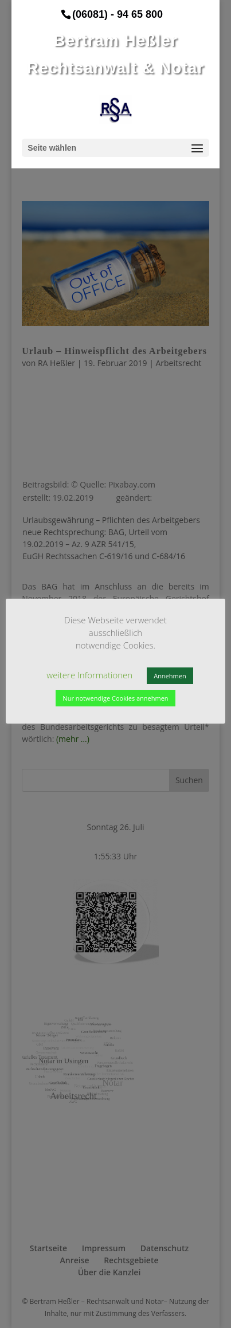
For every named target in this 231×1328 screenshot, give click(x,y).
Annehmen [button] (170, 675)
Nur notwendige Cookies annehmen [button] (115, 698)
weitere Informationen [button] (89, 675)
